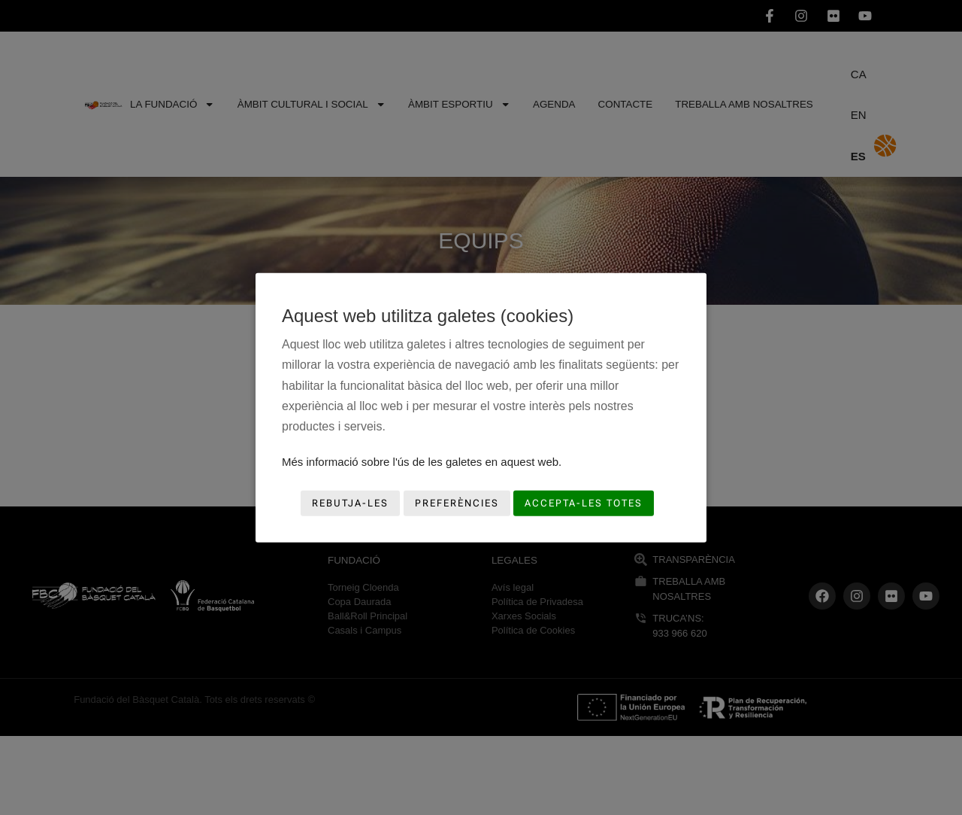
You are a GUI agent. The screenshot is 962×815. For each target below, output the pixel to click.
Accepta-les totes (584, 503)
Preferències (457, 503)
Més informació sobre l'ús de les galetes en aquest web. (421, 461)
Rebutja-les (350, 503)
